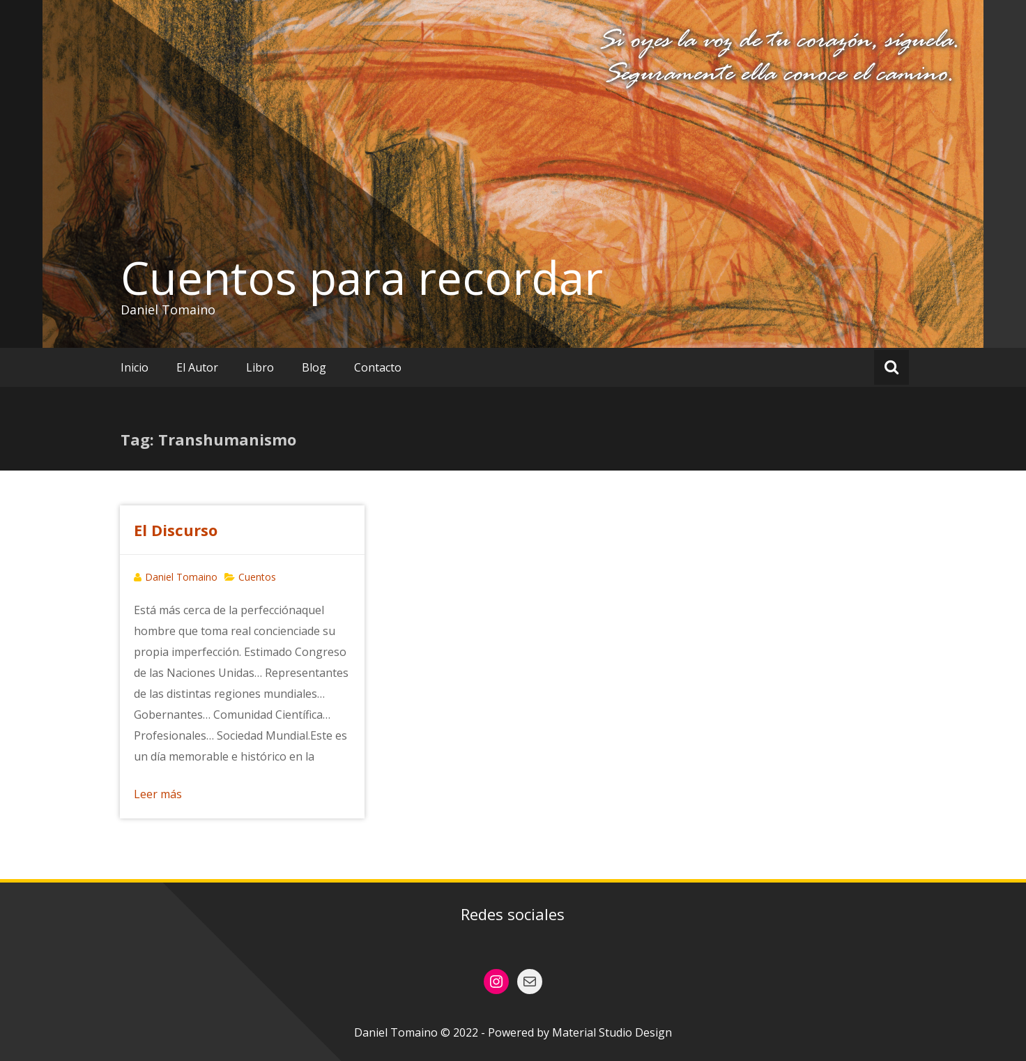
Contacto (377, 367)
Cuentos (257, 576)
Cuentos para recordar (362, 277)
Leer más (158, 794)
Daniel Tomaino (181, 576)
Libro (260, 367)
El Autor (197, 367)
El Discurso (175, 529)
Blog (314, 367)
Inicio (134, 367)
